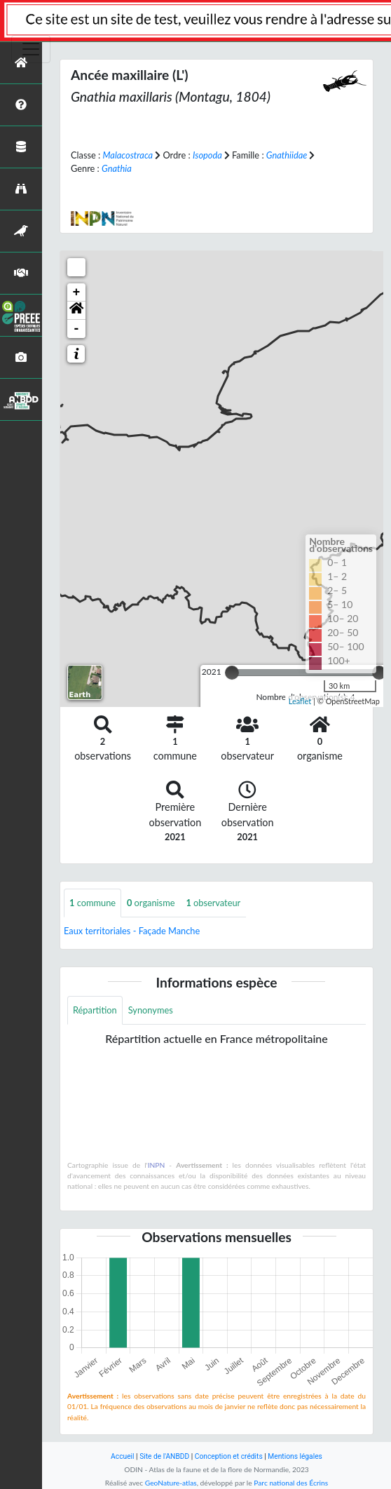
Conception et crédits (229, 1456)
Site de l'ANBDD (164, 1456)
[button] (76, 311)
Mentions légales (295, 1456)
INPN (156, 1165)
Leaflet (300, 701)
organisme (150, 902)
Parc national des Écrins (291, 1482)
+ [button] (77, 292)
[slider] (232, 673)
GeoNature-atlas (171, 1482)
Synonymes (150, 1010)
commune (92, 902)
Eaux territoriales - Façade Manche (132, 930)
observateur (213, 902)
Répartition (95, 1010)
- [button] (77, 329)
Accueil (122, 1456)
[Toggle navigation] (30, 49)
